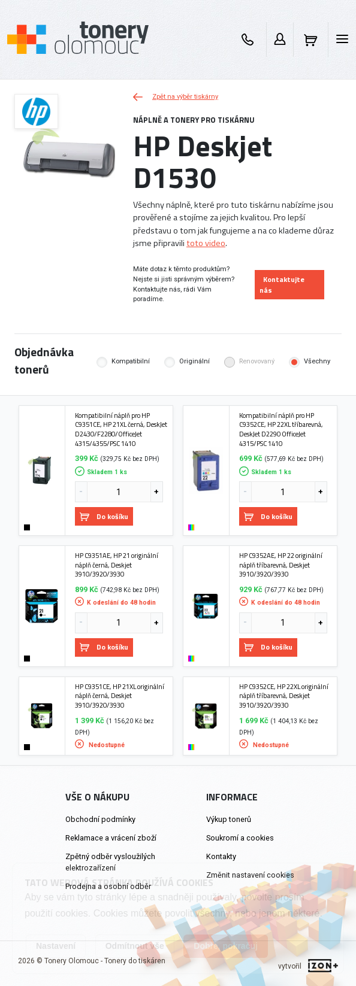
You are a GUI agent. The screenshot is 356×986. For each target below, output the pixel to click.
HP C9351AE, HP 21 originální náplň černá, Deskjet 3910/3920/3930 (116, 565)
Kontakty (221, 856)
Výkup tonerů (228, 819)
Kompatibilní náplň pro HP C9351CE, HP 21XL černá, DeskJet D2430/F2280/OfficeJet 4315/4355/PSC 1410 (121, 429)
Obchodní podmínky (100, 819)
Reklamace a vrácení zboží (110, 837)
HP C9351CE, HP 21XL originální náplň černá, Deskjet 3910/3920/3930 (119, 696)
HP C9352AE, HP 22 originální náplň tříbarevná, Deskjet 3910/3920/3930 (280, 565)
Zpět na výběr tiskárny (175, 97)
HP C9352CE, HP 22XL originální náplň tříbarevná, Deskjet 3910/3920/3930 (283, 696)
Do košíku (104, 516)
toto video (205, 243)
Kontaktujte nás (282, 285)
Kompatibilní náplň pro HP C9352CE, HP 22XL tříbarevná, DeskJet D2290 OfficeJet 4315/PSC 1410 (281, 429)
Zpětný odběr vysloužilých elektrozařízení (110, 862)
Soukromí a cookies (240, 837)
